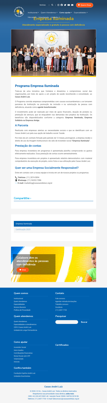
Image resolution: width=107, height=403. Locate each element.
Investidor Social (20, 347)
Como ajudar (65, 12)
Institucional (32, 12)
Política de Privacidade (22, 310)
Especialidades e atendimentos (25, 324)
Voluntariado (44, 17)
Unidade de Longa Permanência (25, 330)
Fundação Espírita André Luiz (24, 373)
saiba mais (70, 394)
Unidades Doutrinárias (22, 376)
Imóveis (17, 362)
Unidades (55, 17)
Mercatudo (32, 17)
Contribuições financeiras (23, 353)
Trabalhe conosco (61, 304)
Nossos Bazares (20, 307)
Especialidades (80, 12)
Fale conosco (60, 299)
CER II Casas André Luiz (22, 327)
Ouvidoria (58, 307)
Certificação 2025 (23, 229)
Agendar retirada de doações (65, 301)
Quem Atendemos (48, 12)
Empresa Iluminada (24, 224)
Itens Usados (18, 350)
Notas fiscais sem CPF (22, 356)
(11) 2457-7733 (61, 310)
